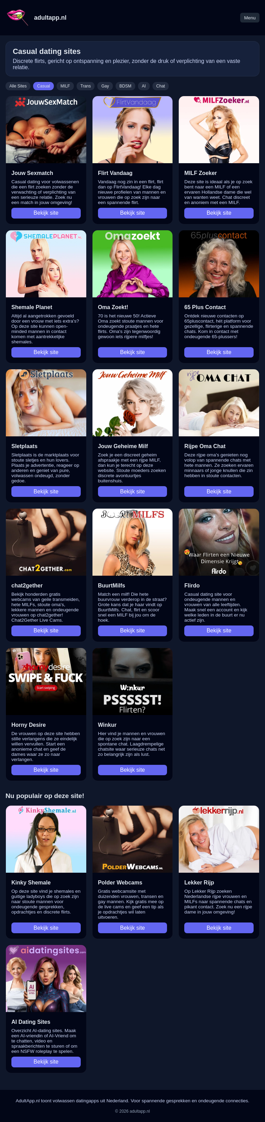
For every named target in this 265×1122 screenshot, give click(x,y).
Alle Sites (18, 86)
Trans (85, 86)
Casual (43, 86)
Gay (105, 86)
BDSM (125, 86)
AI (144, 86)
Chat (160, 86)
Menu (249, 17)
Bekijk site (45, 213)
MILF (65, 86)
